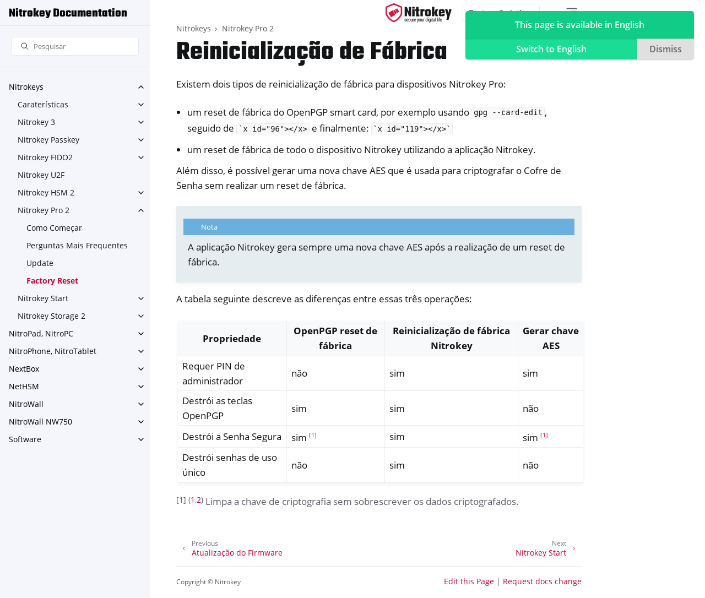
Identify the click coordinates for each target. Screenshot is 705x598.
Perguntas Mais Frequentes (77, 245)
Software (25, 439)
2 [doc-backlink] (199, 499)
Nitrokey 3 (36, 122)
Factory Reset (52, 280)
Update (39, 263)
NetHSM (24, 386)
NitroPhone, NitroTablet (52, 351)
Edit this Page (469, 581)
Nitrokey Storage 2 (51, 316)
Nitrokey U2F (41, 175)
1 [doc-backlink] (193, 499)
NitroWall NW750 (40, 421)
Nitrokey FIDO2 (45, 157)
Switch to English (551, 49)
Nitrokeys (26, 86)
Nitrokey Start (43, 298)
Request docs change (542, 581)
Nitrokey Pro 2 (43, 210)
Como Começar (54, 227)
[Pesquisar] (75, 46)
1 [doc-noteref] (313, 435)
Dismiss (665, 49)
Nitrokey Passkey (48, 139)
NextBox (24, 368)
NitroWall (26, 404)
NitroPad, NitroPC (41, 333)
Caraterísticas (43, 104)
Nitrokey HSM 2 (46, 192)
